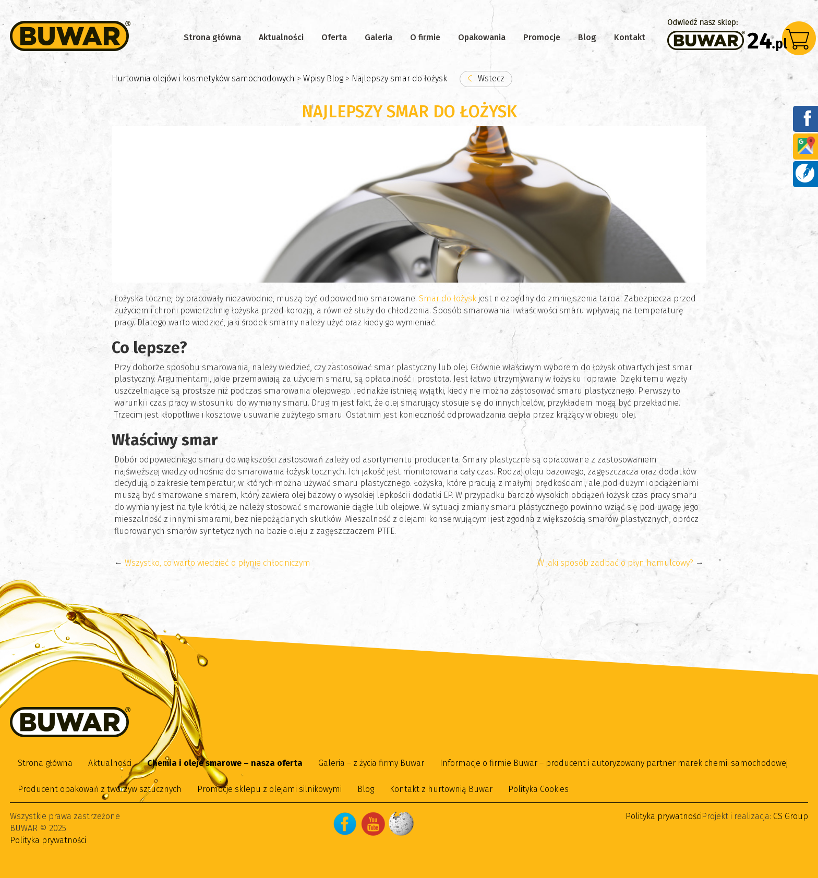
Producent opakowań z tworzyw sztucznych (100, 789)
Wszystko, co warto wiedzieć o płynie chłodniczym (217, 563)
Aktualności (281, 37)
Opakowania (482, 37)
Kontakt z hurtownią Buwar (441, 789)
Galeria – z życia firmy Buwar (371, 763)
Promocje (541, 37)
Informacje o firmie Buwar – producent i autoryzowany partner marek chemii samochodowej (614, 763)
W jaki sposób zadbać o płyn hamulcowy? (615, 563)
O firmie (425, 37)
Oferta (334, 37)
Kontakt (629, 37)
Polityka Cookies (538, 789)
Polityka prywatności (48, 840)
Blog (587, 37)
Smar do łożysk (447, 298)
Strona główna (212, 37)
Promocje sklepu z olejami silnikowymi (269, 789)
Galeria (378, 37)
